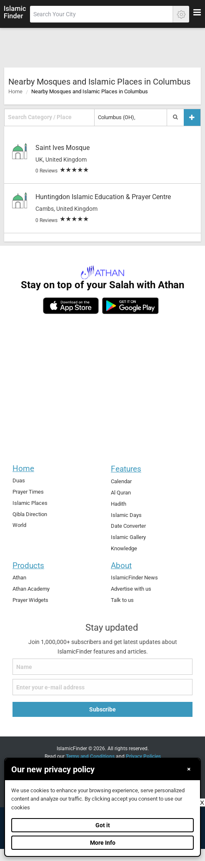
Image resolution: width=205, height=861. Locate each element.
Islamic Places (30, 503)
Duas (18, 480)
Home (15, 91)
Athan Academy (31, 589)
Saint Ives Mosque (62, 148)
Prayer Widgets (30, 600)
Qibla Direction (29, 514)
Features (126, 469)
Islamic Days (126, 515)
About (121, 565)
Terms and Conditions (90, 756)
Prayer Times (28, 492)
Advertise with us (131, 589)
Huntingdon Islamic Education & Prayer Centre (103, 197)
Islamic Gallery (128, 537)
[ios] (71, 305)
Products (28, 565)
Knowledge (124, 548)
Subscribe (102, 709)
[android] (130, 305)
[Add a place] (192, 117)
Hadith (118, 504)
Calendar (121, 481)
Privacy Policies (143, 756)
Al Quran (121, 492)
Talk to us (122, 600)
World (19, 525)
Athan (19, 577)
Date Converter (128, 526)
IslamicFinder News (134, 577)
